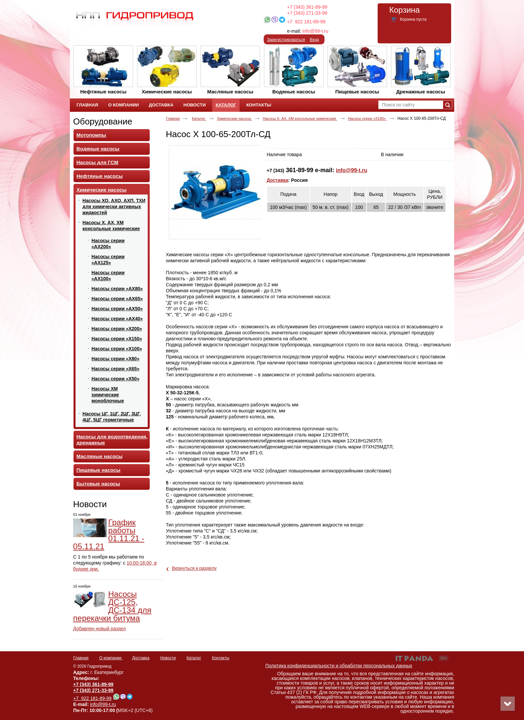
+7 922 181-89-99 (306, 21)
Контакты (220, 658)
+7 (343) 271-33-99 (307, 13)
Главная (173, 118)
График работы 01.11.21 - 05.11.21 (108, 534)
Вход (314, 39)
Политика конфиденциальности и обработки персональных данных (338, 665)
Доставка (277, 180)
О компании (111, 658)
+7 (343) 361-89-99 (307, 7)
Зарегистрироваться (286, 39)
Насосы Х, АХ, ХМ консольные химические (300, 118)
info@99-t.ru (315, 31)
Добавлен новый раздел (99, 628)
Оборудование (102, 121)
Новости (90, 504)
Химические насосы (234, 118)
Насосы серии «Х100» (367, 118)
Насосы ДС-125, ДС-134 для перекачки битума (112, 606)
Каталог (226, 104)
